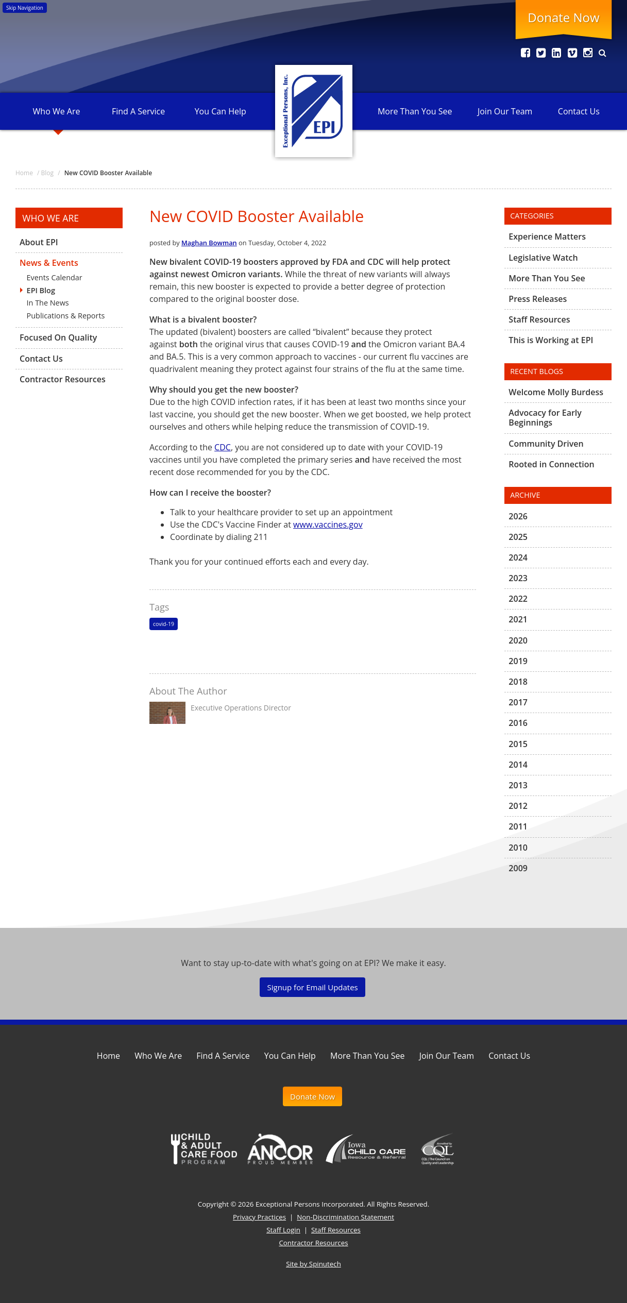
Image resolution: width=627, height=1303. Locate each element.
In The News (48, 303)
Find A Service (138, 111)
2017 (518, 702)
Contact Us (579, 111)
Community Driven (546, 443)
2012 (518, 805)
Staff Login (283, 1229)
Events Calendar (54, 277)
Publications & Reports (66, 315)
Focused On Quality (58, 337)
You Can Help (220, 111)
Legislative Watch (543, 257)
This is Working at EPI (551, 340)
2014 (518, 764)
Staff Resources (539, 319)
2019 (518, 661)
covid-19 (163, 624)
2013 (518, 785)
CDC (222, 447)
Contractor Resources (63, 379)
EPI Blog (41, 290)
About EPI (39, 243)
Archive (525, 495)
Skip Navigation (24, 7)
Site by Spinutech (313, 1263)
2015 (518, 744)
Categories (532, 216)
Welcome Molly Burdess (556, 392)
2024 (518, 557)
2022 (518, 598)
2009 (518, 868)
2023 (518, 578)
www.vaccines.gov (328, 524)
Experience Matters (547, 237)
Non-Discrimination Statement (345, 1217)
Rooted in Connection (551, 464)
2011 (518, 826)
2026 (518, 517)
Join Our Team (505, 111)
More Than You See (415, 111)
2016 (518, 723)
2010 (518, 847)
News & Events (49, 262)
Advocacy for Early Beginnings (545, 417)
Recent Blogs (536, 371)
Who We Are (56, 111)
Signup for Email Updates (312, 987)
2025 (518, 537)
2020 (518, 640)
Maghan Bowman (209, 242)
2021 (518, 619)
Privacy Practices (259, 1217)
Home (108, 1055)
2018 (518, 681)
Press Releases (538, 298)
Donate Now (563, 17)
